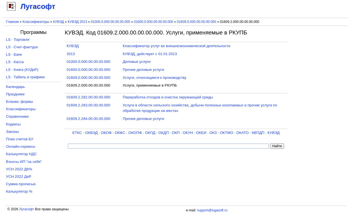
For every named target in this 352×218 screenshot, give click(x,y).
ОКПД (150, 133)
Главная (12, 22)
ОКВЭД (91, 133)
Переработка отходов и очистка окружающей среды (168, 97)
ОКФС (120, 133)
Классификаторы (36, 22)
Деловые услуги (136, 62)
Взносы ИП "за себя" (24, 162)
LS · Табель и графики (25, 77)
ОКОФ (106, 133)
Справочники (17, 116)
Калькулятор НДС (21, 154)
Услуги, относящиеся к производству (154, 78)
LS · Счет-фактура (22, 47)
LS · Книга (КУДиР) (22, 70)
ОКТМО (226, 133)
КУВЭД (58, 22)
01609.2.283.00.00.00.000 (88, 105)
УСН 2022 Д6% (19, 169)
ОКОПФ (135, 133)
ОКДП (163, 133)
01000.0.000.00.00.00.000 (110, 22)
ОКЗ (213, 133)
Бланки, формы (19, 101)
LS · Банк (14, 54)
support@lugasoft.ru (212, 210)
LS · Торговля (17, 39)
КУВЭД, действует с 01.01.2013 (150, 54)
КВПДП (258, 133)
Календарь (15, 87)
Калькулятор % (19, 191)
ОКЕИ (201, 133)
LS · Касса (15, 62)
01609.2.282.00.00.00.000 (88, 97)
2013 (71, 54)
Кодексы (13, 124)
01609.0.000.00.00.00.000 (196, 22)
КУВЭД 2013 (77, 22)
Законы (12, 132)
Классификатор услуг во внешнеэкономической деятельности (176, 46)
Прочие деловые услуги (143, 70)
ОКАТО (243, 133)
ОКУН (188, 133)
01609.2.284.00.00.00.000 (88, 119)
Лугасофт (26, 209)
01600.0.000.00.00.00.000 (153, 22)
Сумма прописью (21, 184)
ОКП (176, 133)
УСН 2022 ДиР (18, 176)
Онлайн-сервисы (20, 146)
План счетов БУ (19, 139)
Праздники (15, 94)
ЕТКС (77, 133)
